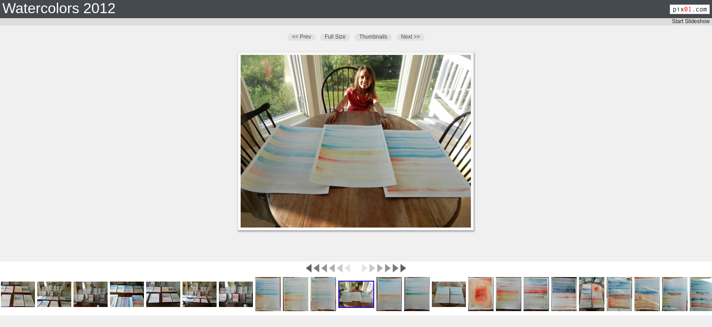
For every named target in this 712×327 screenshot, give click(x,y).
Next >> (410, 37)
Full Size (335, 37)
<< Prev (301, 37)
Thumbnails (373, 37)
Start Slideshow (691, 21)
